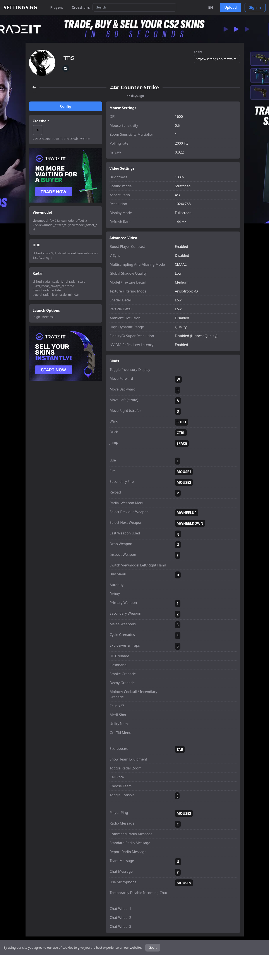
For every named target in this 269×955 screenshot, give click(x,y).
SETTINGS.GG (20, 7)
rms (68, 57)
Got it (153, 947)
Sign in (255, 7)
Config (65, 106)
